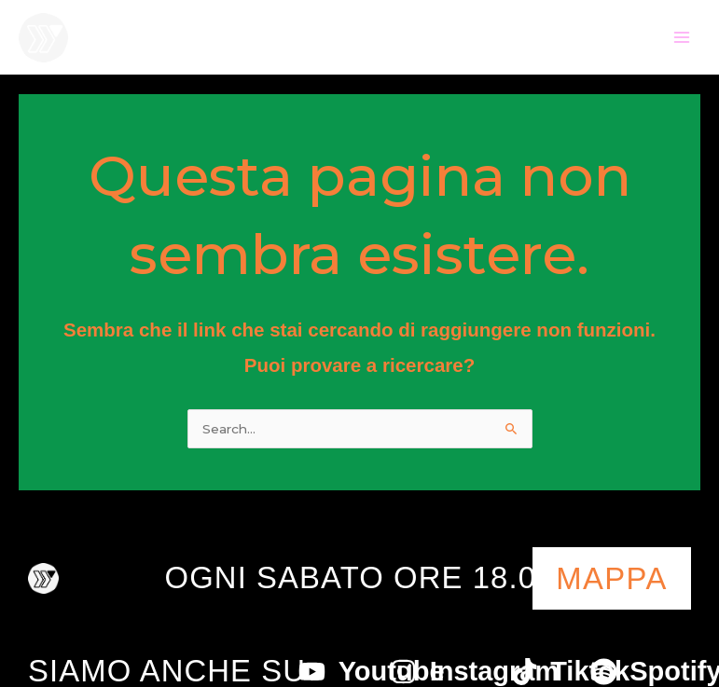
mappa (612, 578)
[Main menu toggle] (682, 38)
